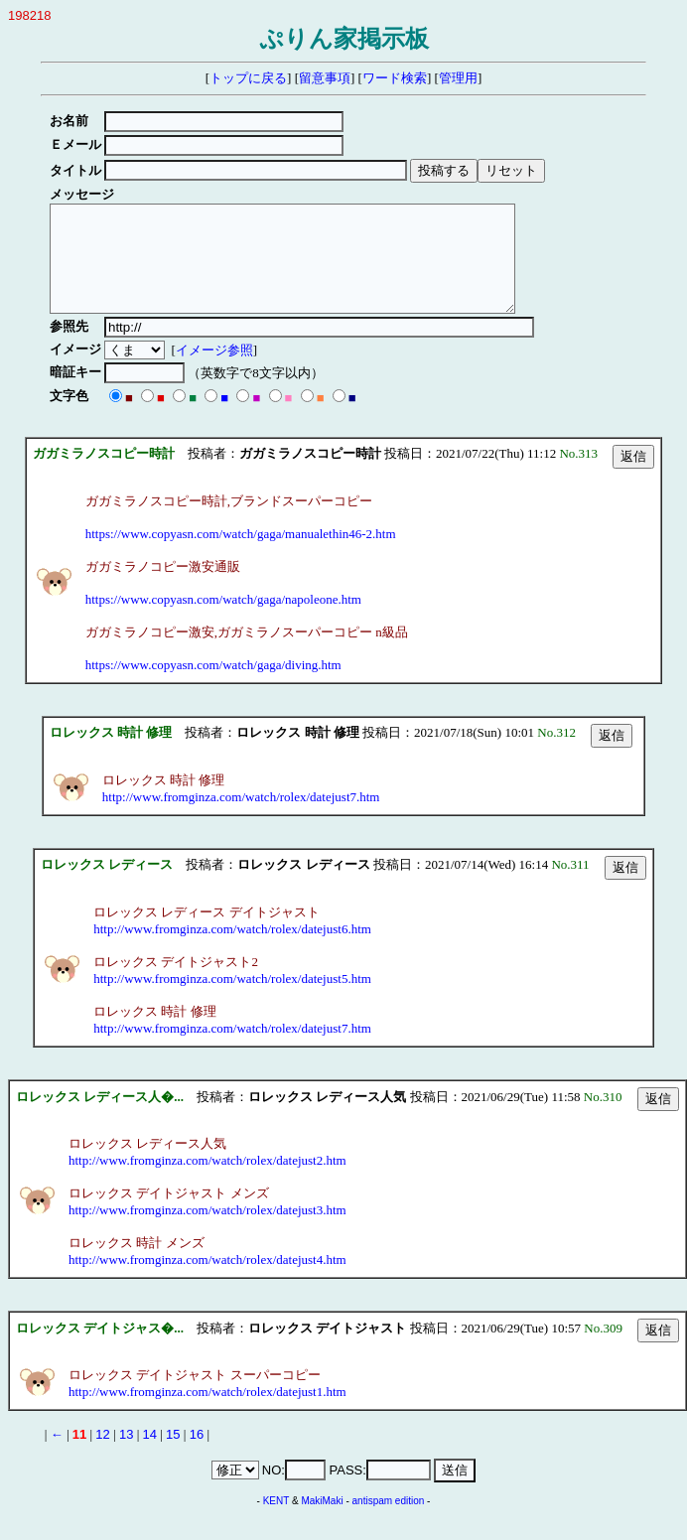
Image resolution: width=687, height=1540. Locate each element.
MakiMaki (322, 1521)
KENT (276, 1521)
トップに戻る (248, 77)
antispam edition (388, 1521)
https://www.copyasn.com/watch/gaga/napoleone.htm (223, 620)
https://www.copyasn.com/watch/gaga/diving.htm (213, 685)
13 (126, 1455)
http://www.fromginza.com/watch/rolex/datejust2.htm (207, 1181)
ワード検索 (394, 77)
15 (173, 1455)
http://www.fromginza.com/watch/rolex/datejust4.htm (207, 1280)
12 (102, 1455)
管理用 (458, 77)
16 (197, 1455)
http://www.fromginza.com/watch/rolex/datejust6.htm (232, 949)
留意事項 (324, 77)
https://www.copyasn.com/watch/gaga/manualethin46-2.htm (240, 554)
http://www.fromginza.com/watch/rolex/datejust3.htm (207, 1230)
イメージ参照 (217, 370)
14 (150, 1455)
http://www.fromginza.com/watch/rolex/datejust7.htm (241, 817)
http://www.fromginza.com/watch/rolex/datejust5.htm (232, 999)
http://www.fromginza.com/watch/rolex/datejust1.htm (207, 1412)
